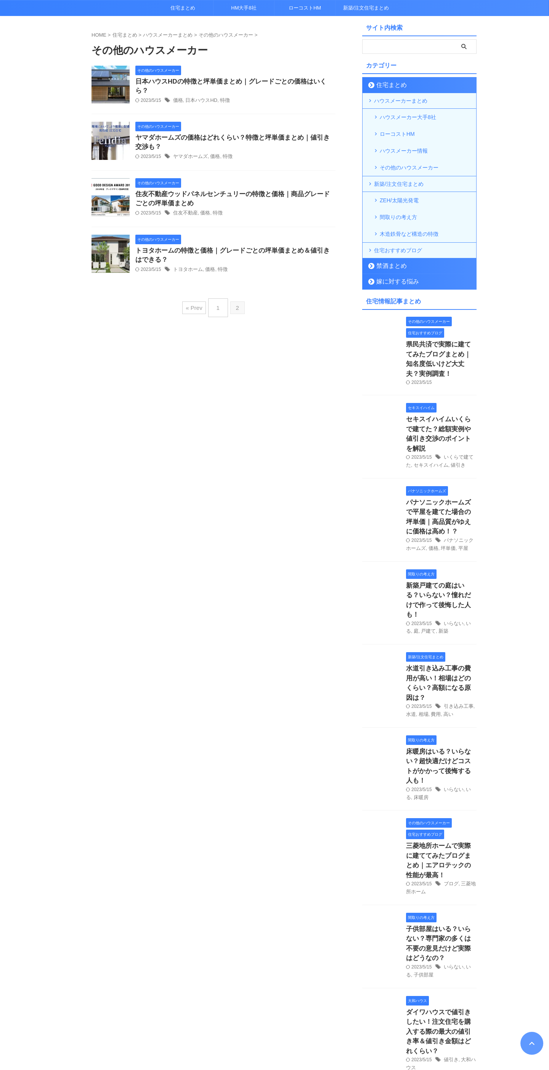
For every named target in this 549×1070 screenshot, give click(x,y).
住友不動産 (184, 213)
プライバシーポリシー (240, 1028)
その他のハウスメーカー (409, 153)
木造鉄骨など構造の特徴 (409, 209)
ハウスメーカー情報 (404, 141)
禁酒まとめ (387, 240)
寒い (448, 981)
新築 (433, 551)
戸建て (420, 551)
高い (445, 621)
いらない (453, 544)
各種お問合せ (286, 1028)
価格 (177, 92)
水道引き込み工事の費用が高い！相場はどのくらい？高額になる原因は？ (440, 597)
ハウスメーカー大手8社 (408, 116)
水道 (410, 621)
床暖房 (413, 691)
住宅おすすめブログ (398, 224)
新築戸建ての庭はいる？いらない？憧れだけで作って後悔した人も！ (440, 527)
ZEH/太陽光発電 (399, 184)
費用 (433, 621)
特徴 (221, 92)
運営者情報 (320, 1028)
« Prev (196, 306)
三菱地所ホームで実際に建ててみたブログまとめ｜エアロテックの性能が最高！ (440, 747)
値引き (454, 413)
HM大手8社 (243, 8)
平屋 (454, 482)
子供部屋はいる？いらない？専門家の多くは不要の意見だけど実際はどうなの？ (440, 817)
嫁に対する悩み (392, 255)
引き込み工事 (457, 613)
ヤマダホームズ (189, 155)
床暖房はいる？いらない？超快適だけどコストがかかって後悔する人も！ (440, 666)
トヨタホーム (187, 271)
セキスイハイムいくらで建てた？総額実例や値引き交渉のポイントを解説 (440, 388)
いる (469, 544)
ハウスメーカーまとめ (400, 101)
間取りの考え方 (398, 196)
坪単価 (441, 482)
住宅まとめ (182, 8)
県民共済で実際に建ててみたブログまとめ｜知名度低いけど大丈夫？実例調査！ (440, 326)
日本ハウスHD (199, 92)
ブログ (451, 764)
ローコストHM (305, 8)
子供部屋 (415, 841)
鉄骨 (459, 981)
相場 (422, 621)
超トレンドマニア (275, 1045)
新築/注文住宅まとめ (366, 8)
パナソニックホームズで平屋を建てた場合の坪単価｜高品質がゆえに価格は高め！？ (440, 457)
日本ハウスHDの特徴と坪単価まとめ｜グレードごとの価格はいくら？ (231, 82)
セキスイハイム (429, 413)
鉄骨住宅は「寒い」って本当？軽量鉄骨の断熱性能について (440, 965)
